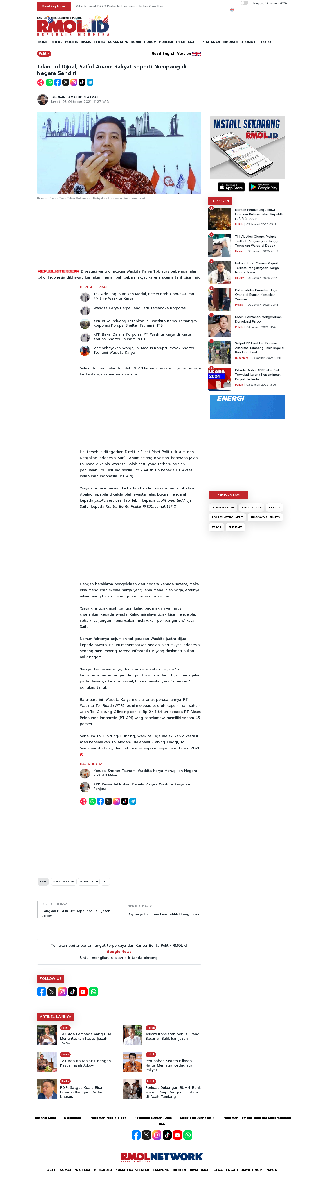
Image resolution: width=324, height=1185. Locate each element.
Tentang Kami (44, 1117)
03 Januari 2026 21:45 (262, 278)
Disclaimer (72, 1117)
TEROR (216, 527)
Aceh (51, 1170)
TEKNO (99, 42)
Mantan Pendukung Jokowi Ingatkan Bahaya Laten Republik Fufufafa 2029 (259, 214)
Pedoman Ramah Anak (153, 1117)
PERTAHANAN (208, 42)
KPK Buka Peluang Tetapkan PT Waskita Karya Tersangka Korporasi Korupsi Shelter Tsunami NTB (145, 323)
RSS (162, 1123)
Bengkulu (103, 1170)
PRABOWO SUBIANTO (265, 517)
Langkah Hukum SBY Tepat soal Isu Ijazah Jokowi (76, 913)
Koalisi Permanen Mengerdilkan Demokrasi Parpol (258, 319)
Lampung (161, 1170)
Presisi (239, 305)
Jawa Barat (200, 1170)
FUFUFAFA (236, 527)
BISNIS (86, 42)
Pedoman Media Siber (108, 1117)
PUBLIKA (166, 42)
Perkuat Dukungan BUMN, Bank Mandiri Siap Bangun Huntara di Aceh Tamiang (173, 1092)
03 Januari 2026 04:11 (266, 358)
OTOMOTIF (249, 42)
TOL (105, 882)
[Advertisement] (119, 234)
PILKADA (274, 507)
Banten (179, 1170)
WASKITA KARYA (64, 882)
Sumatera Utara (75, 1170)
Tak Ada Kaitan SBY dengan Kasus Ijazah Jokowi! (85, 1063)
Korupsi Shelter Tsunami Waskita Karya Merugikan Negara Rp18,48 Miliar (145, 773)
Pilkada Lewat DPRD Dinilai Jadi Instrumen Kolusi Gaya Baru (120, 6)
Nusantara (241, 358)
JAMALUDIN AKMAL (83, 97)
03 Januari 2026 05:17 (261, 224)
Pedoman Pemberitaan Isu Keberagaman (257, 1117)
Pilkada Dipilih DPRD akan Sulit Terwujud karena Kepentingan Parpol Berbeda (258, 375)
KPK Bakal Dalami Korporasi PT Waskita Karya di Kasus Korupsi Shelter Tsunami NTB (142, 336)
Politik (44, 53)
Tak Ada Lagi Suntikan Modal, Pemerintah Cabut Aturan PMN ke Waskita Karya (143, 296)
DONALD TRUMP (223, 507)
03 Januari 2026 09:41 (263, 305)
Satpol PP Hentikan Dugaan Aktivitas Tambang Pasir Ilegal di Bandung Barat (259, 348)
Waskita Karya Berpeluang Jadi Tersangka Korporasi (140, 308)
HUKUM (150, 42)
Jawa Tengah (226, 1170)
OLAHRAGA (185, 42)
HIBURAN (230, 42)
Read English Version (171, 53)
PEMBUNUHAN (251, 507)
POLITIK (71, 42)
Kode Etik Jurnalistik (197, 1117)
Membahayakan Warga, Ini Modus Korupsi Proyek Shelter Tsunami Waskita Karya (143, 350)
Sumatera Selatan (132, 1170)
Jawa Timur (251, 1170)
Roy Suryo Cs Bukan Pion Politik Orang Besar (164, 914)
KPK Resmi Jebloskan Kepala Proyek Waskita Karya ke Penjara (141, 786)
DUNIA (136, 42)
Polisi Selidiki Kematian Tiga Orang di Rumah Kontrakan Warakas (256, 295)
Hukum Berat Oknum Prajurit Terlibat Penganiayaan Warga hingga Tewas (257, 268)
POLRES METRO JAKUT (227, 517)
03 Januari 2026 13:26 (261, 385)
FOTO (266, 42)
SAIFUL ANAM (88, 882)
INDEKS (56, 42)
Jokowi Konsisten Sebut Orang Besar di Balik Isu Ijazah (173, 1036)
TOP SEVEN (220, 201)
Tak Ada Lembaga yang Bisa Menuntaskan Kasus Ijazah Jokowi (85, 1038)
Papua (271, 1170)
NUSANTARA (118, 42)
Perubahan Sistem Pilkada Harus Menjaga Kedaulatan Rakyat (170, 1065)
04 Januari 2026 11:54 (261, 327)
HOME (43, 42)
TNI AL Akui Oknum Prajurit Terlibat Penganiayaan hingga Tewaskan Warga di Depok (257, 241)
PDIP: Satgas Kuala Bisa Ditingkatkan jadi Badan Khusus (81, 1092)
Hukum (239, 251)
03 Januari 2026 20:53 (263, 251)
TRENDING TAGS (228, 495)
